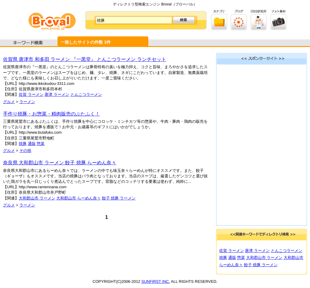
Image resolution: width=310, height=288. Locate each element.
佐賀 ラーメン (31, 94)
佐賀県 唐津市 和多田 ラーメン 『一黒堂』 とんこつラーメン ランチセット (84, 59)
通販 (32, 143)
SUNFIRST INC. (155, 281)
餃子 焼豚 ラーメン (119, 198)
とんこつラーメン (86, 94)
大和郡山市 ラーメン (37, 198)
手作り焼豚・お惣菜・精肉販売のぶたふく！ (51, 113)
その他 (25, 150)
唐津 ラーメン (57, 94)
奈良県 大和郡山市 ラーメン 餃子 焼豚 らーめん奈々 (59, 162)
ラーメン (27, 101)
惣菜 (41, 143)
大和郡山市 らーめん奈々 (78, 198)
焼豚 (23, 143)
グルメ (9, 101)
